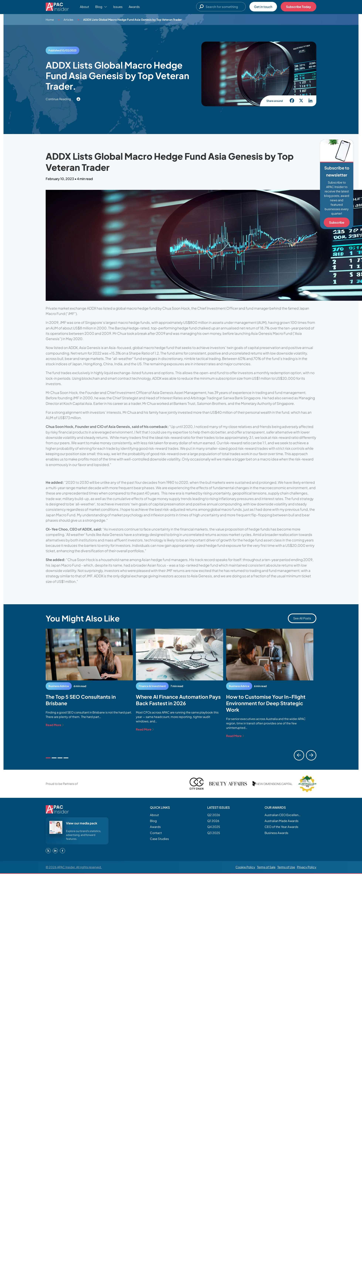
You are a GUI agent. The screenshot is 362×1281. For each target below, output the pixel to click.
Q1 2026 (213, 821)
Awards (134, 7)
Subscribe (336, 222)
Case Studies (159, 839)
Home (50, 19)
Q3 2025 (213, 833)
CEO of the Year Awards (281, 827)
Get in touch (263, 7)
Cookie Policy (245, 867)
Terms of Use (286, 867)
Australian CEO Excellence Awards (283, 815)
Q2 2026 (213, 815)
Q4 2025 (213, 827)
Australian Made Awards (281, 821)
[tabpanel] (89, 678)
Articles (68, 19)
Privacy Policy (306, 867)
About (84, 7)
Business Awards (276, 833)
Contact (156, 833)
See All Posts (302, 618)
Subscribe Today (298, 7)
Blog (153, 821)
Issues (118, 7)
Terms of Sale (266, 867)
